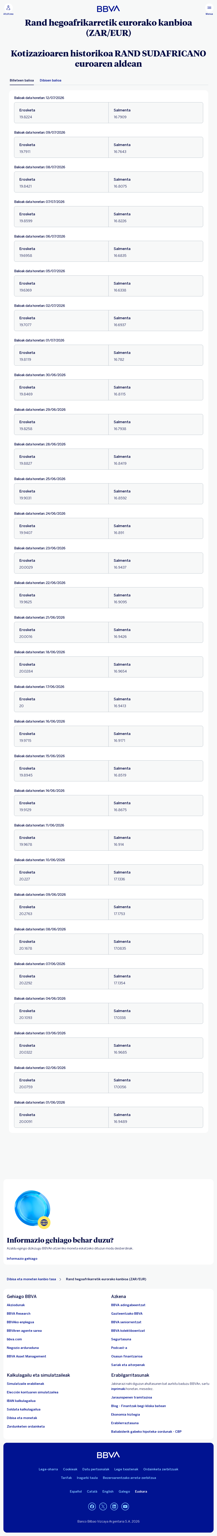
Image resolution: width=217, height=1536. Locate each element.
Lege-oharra (48, 1469)
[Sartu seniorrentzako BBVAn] (126, 1322)
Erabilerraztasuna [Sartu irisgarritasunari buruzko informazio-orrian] (125, 1423)
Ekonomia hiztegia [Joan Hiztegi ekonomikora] (125, 1414)
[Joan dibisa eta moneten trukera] (22, 1418)
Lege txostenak (126, 1469)
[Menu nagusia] (209, 9)
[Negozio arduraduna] (23, 1347)
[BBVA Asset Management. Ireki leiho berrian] (26, 1356)
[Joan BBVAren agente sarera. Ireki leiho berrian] (24, 1330)
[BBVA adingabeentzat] (128, 1305)
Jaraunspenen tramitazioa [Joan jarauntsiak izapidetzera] (131, 1397)
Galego (124, 1491)
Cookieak (70, 1469)
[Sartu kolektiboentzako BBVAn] (128, 1330)
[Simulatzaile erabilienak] (25, 1383)
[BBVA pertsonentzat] (108, 8)
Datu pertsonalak (95, 1469)
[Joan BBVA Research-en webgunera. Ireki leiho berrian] (18, 1313)
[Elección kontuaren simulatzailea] (32, 1392)
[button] (8, 9)
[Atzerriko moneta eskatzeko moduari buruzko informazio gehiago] (22, 1259)
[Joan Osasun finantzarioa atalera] (126, 1356)
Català (92, 1491)
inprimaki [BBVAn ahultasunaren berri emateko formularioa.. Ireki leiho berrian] (118, 1389)
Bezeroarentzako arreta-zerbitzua (129, 1478)
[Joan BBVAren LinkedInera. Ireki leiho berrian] (114, 1507)
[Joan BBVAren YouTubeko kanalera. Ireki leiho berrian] (125, 1507)
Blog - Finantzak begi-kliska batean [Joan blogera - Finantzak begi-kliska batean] (138, 1406)
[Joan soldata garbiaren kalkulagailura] (23, 1409)
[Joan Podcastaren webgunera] (119, 1347)
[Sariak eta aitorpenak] (128, 1364)
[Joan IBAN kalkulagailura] (21, 1400)
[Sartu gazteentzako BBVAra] (126, 1313)
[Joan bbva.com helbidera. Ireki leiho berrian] (14, 1339)
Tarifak (66, 1478)
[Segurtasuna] (121, 1339)
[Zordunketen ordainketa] (26, 1426)
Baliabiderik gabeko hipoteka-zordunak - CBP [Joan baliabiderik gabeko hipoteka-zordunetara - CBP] (146, 1432)
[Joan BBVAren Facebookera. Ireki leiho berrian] (92, 1507)
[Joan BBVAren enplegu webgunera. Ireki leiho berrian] (20, 1322)
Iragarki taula (87, 1478)
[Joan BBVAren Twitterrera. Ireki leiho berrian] (103, 1507)
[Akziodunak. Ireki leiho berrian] (16, 1305)
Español (76, 1491)
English (108, 1491)
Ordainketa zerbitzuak (160, 1469)
